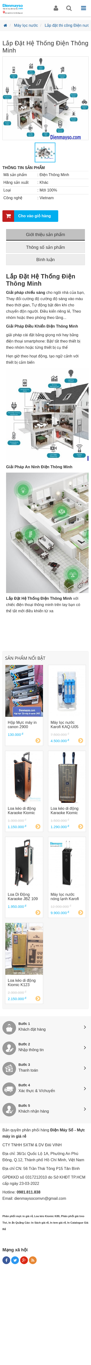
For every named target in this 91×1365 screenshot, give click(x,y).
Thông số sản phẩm (45, 247)
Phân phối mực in (13, 1216)
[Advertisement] (45, 1316)
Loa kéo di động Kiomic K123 (22, 982)
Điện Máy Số (61, 1130)
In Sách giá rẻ (40, 1222)
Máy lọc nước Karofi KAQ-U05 (65, 724)
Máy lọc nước (26, 25)
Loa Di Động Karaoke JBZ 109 (23, 896)
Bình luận (45, 259)
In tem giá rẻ (58, 1222)
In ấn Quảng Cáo (19, 1222)
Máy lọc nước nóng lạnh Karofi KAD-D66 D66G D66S (65, 896)
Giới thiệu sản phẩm (45, 234)
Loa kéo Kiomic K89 (47, 1216)
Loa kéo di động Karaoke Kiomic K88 (22, 810)
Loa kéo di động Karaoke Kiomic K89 (65, 810)
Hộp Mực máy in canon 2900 (22, 724)
